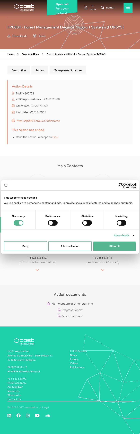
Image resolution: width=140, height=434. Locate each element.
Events (74, 359)
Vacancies (13, 391)
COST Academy (16, 382)
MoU (55, 137)
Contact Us (14, 399)
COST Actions (78, 351)
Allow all (114, 246)
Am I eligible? (15, 387)
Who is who (14, 395)
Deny (25, 246)
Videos (74, 363)
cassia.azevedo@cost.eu (103, 262)
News (73, 355)
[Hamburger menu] (128, 8)
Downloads (17, 36)
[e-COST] (90, 7)
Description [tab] (19, 70)
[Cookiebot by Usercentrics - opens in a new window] (121, 185)
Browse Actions (30, 54)
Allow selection (70, 246)
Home (10, 54)
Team (39, 36)
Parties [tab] (40, 70)
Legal (45, 407)
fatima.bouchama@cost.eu (37, 262)
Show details (122, 235)
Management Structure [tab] (68, 70)
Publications (77, 367)
